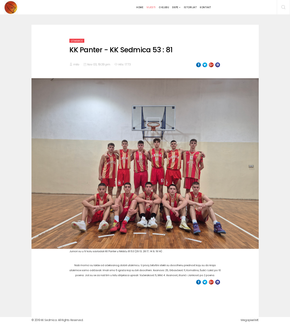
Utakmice (77, 40)
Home (139, 7)
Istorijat (190, 7)
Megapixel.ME (250, 320)
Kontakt (205, 7)
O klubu (164, 7)
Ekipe (175, 7)
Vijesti (151, 7)
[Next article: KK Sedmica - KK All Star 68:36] (213, 298)
